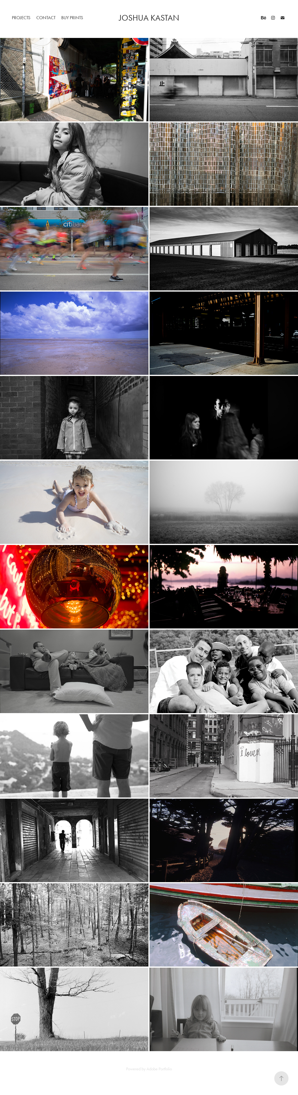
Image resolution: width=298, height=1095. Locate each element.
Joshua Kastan (149, 18)
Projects (21, 17)
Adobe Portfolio (159, 1069)
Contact (46, 17)
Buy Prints (72, 17)
